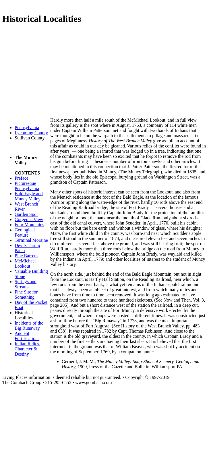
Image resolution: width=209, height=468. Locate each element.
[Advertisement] (105, 70)
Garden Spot (26, 214)
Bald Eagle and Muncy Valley (29, 196)
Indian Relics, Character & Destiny (27, 348)
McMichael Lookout (25, 263)
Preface (21, 178)
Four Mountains (29, 224)
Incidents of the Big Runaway (29, 326)
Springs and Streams (25, 284)
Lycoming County (31, 132)
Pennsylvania (27, 127)
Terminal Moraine (31, 240)
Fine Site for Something (26, 294)
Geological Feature (25, 232)
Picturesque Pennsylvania (27, 186)
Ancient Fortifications (27, 336)
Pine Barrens (26, 255)
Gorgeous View (29, 219)
